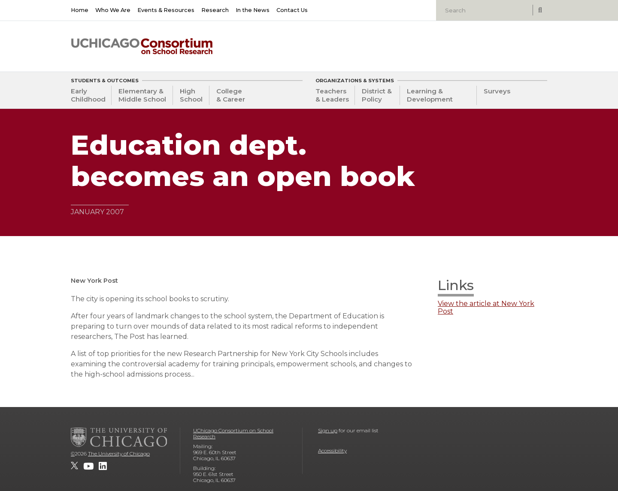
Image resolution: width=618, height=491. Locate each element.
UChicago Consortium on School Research (233, 433)
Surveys (497, 91)
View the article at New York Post (486, 307)
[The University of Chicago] (119, 437)
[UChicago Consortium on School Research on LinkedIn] (103, 466)
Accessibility (332, 450)
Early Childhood (88, 95)
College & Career (230, 95)
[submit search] (540, 10)
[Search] (485, 10)
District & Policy (377, 95)
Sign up (327, 430)
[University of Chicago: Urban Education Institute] (503, 43)
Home (79, 10)
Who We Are (112, 10)
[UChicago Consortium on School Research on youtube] (88, 466)
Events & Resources (165, 10)
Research (215, 10)
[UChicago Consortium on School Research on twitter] (74, 466)
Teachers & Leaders (332, 95)
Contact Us (292, 10)
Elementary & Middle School (142, 95)
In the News (253, 10)
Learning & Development (430, 95)
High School (191, 95)
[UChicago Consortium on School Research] (142, 46)
